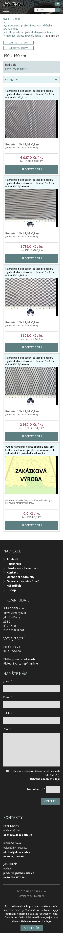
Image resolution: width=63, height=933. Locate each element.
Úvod (6, 19)
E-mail (7, 697)
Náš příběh (14, 585)
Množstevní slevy (18, 48)
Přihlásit (12, 559)
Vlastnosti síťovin (18, 42)
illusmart (38, 896)
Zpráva (7, 729)
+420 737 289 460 (14, 857)
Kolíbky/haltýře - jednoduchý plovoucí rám (29, 32)
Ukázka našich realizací (22, 568)
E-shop (16, 19)
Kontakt (12, 572)
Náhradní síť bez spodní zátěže (23, 36)
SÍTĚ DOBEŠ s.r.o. (36, 891)
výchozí (18, 68)
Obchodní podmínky (20, 577)
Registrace (14, 563)
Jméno (7, 681)
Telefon (8, 713)
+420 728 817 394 (14, 877)
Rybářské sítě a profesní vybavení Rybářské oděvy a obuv (27, 27)
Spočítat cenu (32, 169)
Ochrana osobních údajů (23, 581)
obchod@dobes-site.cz (17, 835)
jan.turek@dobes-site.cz (18, 873)
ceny (8, 68)
